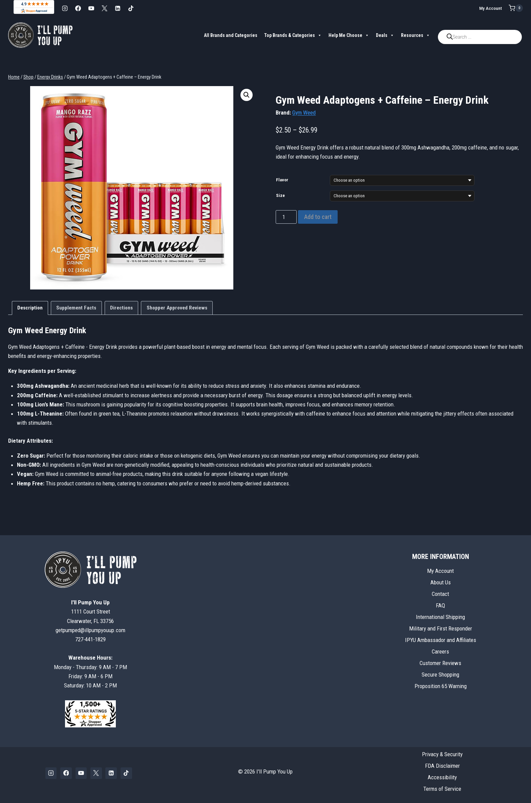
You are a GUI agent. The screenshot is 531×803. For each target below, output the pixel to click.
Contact (440, 593)
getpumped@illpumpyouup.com (90, 630)
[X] (104, 8)
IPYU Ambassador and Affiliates (440, 640)
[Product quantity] (286, 217)
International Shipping (440, 617)
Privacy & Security (442, 754)
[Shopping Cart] (516, 8)
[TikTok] (130, 8)
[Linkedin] (117, 8)
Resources (415, 35)
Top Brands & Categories (293, 35)
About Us (440, 582)
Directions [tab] (121, 308)
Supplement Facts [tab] (76, 308)
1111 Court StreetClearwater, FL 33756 (90, 611)
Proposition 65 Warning (441, 686)
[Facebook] (78, 8)
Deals (385, 35)
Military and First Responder (440, 628)
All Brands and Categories (230, 35)
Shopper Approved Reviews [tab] (177, 308)
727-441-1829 (90, 639)
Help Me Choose (348, 35)
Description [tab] (30, 308)
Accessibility (442, 777)
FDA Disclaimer (442, 765)
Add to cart (318, 216)
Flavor (282, 179)
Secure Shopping (440, 674)
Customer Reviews (440, 663)
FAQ (440, 605)
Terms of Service (442, 788)
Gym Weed (304, 112)
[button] (246, 95)
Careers (440, 651)
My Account (490, 8)
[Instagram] (64, 8)
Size (280, 195)
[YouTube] (91, 8)
